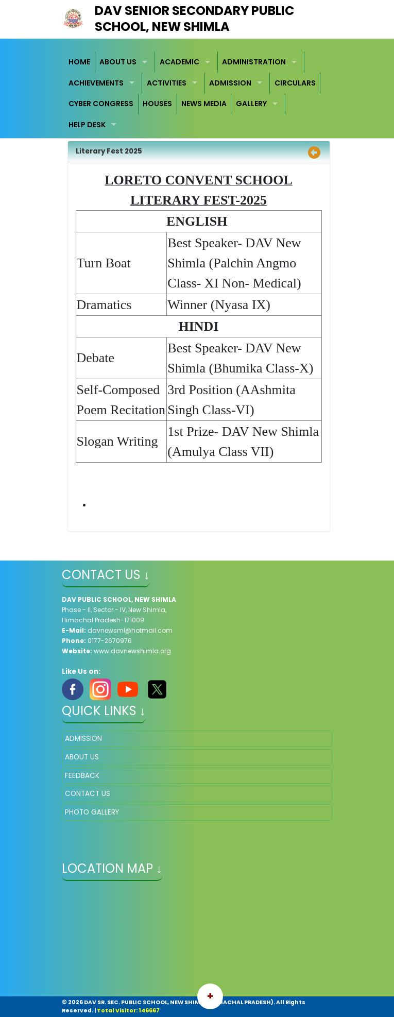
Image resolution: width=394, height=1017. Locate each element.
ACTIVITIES (166, 83)
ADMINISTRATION (254, 62)
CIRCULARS (295, 83)
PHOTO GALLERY (92, 812)
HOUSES (157, 103)
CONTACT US (87, 794)
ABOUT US (117, 62)
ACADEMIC (179, 62)
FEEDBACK (82, 776)
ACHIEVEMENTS (96, 83)
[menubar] (197, 93)
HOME (79, 62)
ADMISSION (230, 83)
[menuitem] (79, 62)
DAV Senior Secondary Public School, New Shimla (194, 18)
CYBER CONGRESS (100, 103)
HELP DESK (87, 125)
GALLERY (251, 103)
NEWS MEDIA (204, 103)
